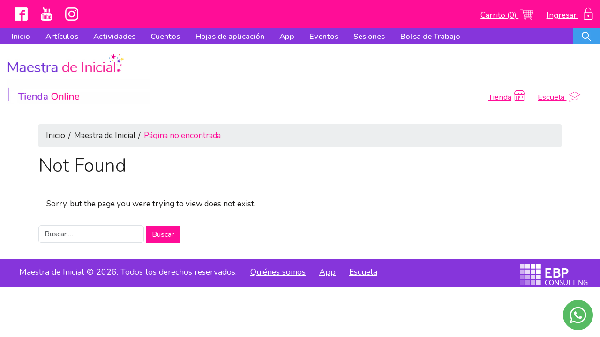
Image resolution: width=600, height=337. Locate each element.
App (286, 36)
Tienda (507, 70)
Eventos (323, 36)
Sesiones (369, 36)
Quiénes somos (278, 244)
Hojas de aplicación (229, 36)
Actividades (114, 36)
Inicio (21, 36)
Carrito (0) (506, 15)
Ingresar (570, 15)
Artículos (61, 36)
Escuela (559, 70)
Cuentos (165, 36)
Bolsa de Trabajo (430, 36)
